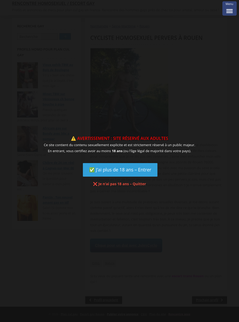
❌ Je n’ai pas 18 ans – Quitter (119, 183)
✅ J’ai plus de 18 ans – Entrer (120, 169)
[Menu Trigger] (229, 8)
